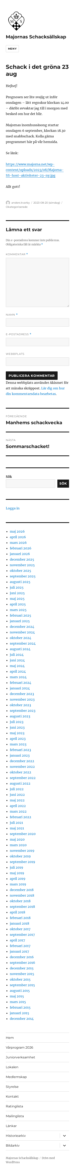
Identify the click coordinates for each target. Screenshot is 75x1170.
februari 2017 (20, 946)
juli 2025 (17, 587)
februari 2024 (20, 683)
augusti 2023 (20, 716)
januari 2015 (19, 1013)
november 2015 (22, 974)
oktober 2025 (20, 571)
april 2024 (18, 671)
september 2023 (22, 711)
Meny (12, 48)
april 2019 (17, 879)
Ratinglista (14, 1106)
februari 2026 (20, 548)
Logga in (13, 508)
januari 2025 (20, 621)
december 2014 (22, 1019)
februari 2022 (20, 817)
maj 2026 (17, 531)
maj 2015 (17, 996)
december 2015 (22, 968)
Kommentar (17, 254)
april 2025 (18, 604)
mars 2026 (18, 543)
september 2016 (22, 963)
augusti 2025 (20, 582)
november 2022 (22, 767)
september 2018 (22, 907)
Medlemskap (16, 1077)
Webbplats (15, 353)
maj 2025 (17, 599)
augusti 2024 (20, 649)
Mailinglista (15, 1116)
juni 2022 (17, 795)
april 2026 (18, 537)
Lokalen (12, 1067)
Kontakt (12, 1096)
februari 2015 (20, 1007)
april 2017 (17, 940)
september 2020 (23, 834)
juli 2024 (17, 655)
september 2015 (22, 985)
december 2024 (22, 627)
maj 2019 (17, 873)
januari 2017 (19, 951)
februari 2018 (20, 918)
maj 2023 (17, 733)
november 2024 (22, 632)
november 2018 (22, 895)
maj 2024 (17, 666)
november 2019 (22, 851)
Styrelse (12, 1087)
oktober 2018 (20, 901)
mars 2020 (18, 845)
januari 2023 (20, 755)
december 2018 (22, 890)
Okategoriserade (17, 206)
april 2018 (17, 912)
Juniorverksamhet (20, 1057)
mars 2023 (18, 744)
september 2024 (23, 643)
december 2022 (22, 761)
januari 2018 (19, 923)
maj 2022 (17, 800)
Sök (9, 477)
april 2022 (18, 806)
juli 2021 (16, 823)
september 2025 (23, 576)
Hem (10, 1038)
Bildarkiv (13, 1145)
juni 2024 (17, 660)
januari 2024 (20, 688)
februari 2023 (20, 750)
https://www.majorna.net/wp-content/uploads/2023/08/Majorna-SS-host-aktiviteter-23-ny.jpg (35, 169)
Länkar (11, 1126)
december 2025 (22, 559)
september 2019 (22, 862)
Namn (12, 314)
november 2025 (22, 565)
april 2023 (18, 739)
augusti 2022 (20, 783)
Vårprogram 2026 (19, 1047)
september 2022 (23, 778)
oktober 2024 (20, 638)
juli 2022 (17, 789)
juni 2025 (17, 593)
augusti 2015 (20, 991)
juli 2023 (16, 722)
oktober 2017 (20, 929)
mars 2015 (18, 1002)
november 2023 (22, 699)
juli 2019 (16, 867)
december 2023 (22, 694)
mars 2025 (18, 610)
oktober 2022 (20, 772)
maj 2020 (17, 839)
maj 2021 (17, 828)
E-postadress (18, 334)
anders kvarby (20, 202)
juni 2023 (17, 727)
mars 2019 (18, 884)
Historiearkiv (16, 1136)
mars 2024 (18, 677)
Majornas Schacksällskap (36, 37)
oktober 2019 (20, 856)
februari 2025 (20, 615)
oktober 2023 (20, 705)
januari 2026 (20, 554)
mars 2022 (18, 811)
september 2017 (22, 935)
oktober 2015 (20, 979)
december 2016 (22, 957)
